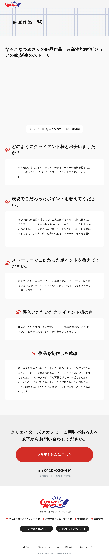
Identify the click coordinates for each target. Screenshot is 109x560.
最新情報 (98, 519)
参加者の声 (82, 519)
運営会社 (69, 547)
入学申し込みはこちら (54, 455)
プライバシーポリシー (46, 547)
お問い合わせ (23, 547)
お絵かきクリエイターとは (58, 519)
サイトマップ (85, 547)
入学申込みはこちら (36, 528)
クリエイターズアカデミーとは (24, 519)
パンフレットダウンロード (72, 528)
